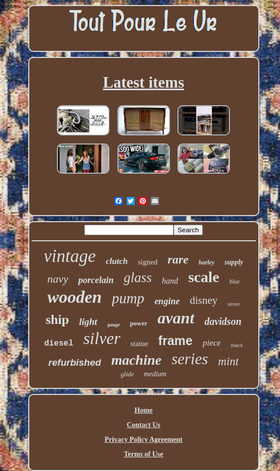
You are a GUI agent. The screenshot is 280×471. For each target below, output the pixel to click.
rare (177, 259)
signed (147, 262)
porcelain (96, 280)
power (139, 323)
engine (167, 301)
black (237, 345)
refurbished (74, 362)
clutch (117, 261)
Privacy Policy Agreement (143, 439)
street (234, 304)
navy (58, 279)
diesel (59, 343)
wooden (74, 297)
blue (235, 281)
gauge (113, 324)
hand (170, 281)
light (88, 321)
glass (138, 277)
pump (128, 298)
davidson (222, 321)
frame (175, 340)
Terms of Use (143, 454)
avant (175, 318)
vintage (70, 256)
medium (155, 374)
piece (212, 343)
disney (203, 300)
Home (144, 410)
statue (139, 344)
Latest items (143, 82)
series (190, 359)
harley (206, 262)
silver (101, 338)
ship (57, 319)
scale (203, 276)
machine (136, 360)
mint (228, 361)
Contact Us (143, 425)
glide (127, 374)
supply (234, 262)
